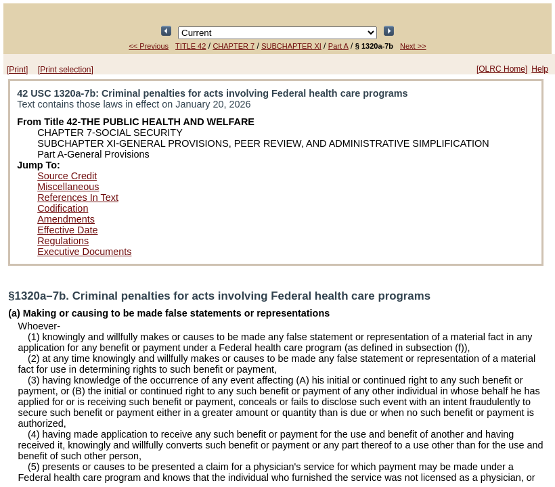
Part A (338, 46)
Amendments (66, 219)
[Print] (17, 69)
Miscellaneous (68, 186)
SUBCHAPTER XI (291, 46)
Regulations (63, 240)
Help (539, 69)
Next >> (413, 46)
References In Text (77, 197)
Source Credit (67, 175)
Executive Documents (84, 251)
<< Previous (149, 46)
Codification (62, 208)
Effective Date (67, 230)
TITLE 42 (190, 46)
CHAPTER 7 (233, 46)
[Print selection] (65, 69)
